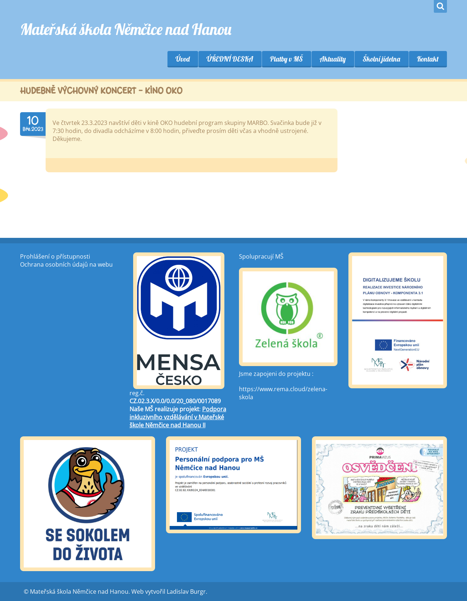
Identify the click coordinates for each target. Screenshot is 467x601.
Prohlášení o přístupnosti (55, 256)
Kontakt (428, 59)
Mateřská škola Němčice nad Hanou (125, 29)
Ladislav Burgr (186, 592)
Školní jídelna (381, 59)
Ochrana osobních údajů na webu (66, 264)
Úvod (182, 59)
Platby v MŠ (286, 59)
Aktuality (333, 59)
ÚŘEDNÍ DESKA (230, 59)
